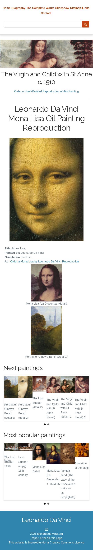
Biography (18, 8)
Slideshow (62, 8)
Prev (9, 398)
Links (86, 8)
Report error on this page (46, 538)
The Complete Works (40, 8)
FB (46, 529)
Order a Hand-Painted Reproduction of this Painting (46, 91)
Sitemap (75, 8)
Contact (46, 13)
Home (7, 8)
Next (84, 398)
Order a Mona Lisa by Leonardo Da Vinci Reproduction (44, 261)
